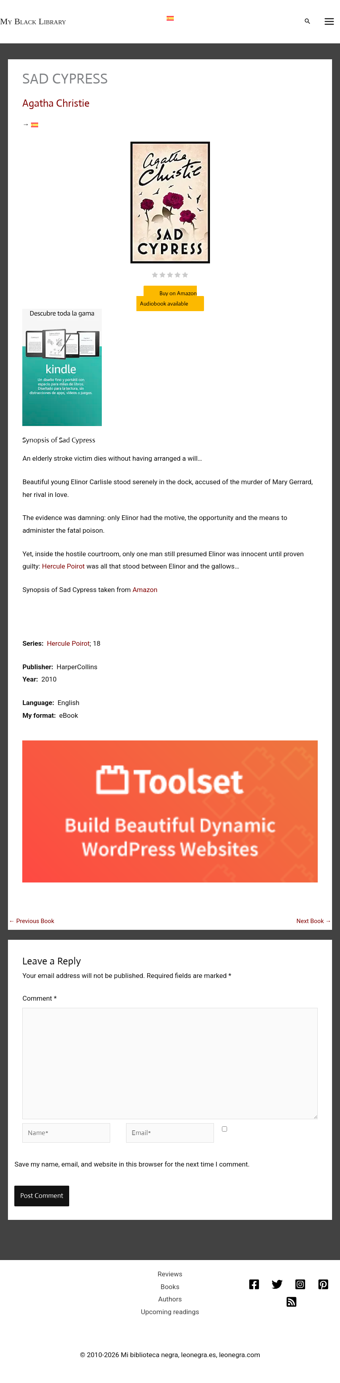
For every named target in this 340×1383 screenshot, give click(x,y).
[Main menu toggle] (329, 22)
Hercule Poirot (63, 566)
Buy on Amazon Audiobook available (166, 298)
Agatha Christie (55, 103)
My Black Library (33, 21)
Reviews (169, 1274)
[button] (307, 22)
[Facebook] (254, 1284)
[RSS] (291, 1302)
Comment (39, 998)
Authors (170, 1299)
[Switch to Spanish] (170, 18)
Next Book (313, 921)
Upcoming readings (170, 1312)
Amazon (144, 590)
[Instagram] (300, 1284)
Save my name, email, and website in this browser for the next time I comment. (131, 1164)
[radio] (155, 275)
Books (170, 1287)
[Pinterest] (323, 1284)
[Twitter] (277, 1284)
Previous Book (31, 921)
